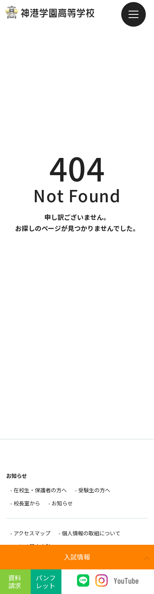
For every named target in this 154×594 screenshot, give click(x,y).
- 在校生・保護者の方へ (38, 490)
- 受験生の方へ (92, 490)
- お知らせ (60, 503)
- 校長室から (25, 503)
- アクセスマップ (30, 533)
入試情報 (77, 557)
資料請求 (14, 581)
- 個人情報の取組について (89, 533)
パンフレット (46, 581)
